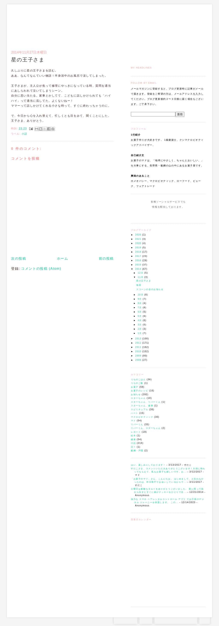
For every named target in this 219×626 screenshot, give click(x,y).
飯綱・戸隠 (137, 450)
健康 (133, 439)
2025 (138, 235)
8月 (140, 303)
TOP (204, 619)
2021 (138, 239)
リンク (198, 25)
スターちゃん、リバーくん (146, 402)
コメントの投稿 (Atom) (41, 268)
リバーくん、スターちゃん (146, 428)
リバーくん (137, 424)
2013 (138, 338)
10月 (141, 295)
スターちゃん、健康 (142, 405)
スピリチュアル (139, 409)
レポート (136, 432)
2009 (138, 356)
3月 (140, 324)
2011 (138, 347)
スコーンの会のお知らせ (150, 289)
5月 (140, 316)
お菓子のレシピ (139, 390)
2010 (138, 351)
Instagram (156, 215)
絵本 (133, 435)
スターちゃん (138, 398)
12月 (141, 273)
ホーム (62, 258)
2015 (138, 265)
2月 (140, 329)
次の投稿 (18, 258)
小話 (133, 443)
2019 (138, 247)
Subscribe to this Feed (183, 215)
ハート (134, 413)
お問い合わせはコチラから (175, 619)
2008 (138, 360)
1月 (140, 333)
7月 (140, 307)
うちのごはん (138, 379)
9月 (140, 299)
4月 (140, 320)
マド (133, 420)
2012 (138, 343)
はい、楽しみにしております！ (148, 465)
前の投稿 (106, 258)
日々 (133, 447)
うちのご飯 (137, 383)
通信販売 (160, 25)
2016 (138, 260)
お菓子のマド (23, 22)
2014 (138, 269)
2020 (138, 243)
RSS (145, 619)
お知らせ (136, 394)
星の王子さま (143, 281)
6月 (140, 312)
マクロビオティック (142, 417)
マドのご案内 (150, 25)
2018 (138, 252)
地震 (138, 285)
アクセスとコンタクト (184, 25)
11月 (141, 277)
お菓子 (134, 387)
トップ (139, 25)
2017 (138, 256)
